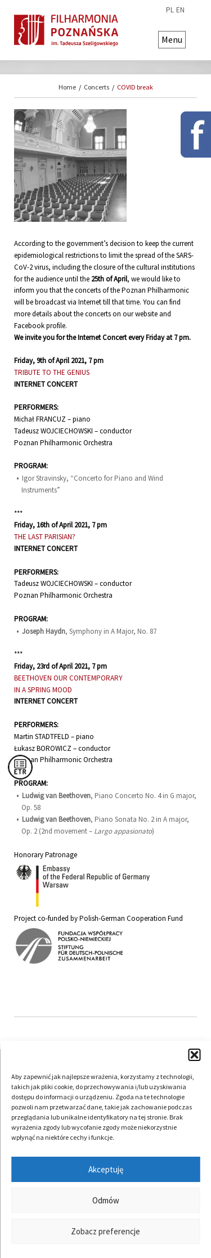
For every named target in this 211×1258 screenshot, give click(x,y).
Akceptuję (105, 1169)
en (180, 10)
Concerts (96, 87)
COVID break (135, 87)
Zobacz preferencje (105, 1231)
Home (67, 87)
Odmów (105, 1200)
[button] (194, 1054)
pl (170, 10)
